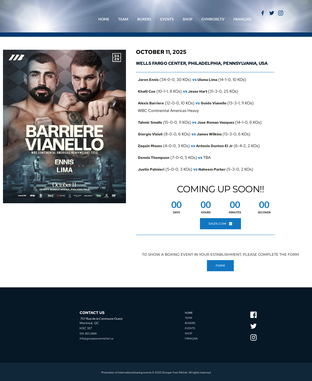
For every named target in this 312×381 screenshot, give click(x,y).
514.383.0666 (90, 333)
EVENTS (190, 327)
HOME (189, 312)
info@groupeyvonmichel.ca (99, 338)
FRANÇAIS (192, 337)
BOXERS (190, 322)
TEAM (189, 317)
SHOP (189, 332)
